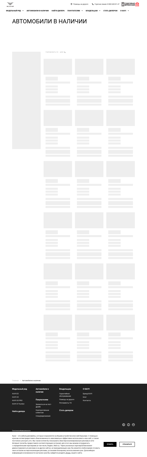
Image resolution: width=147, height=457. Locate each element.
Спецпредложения (43, 416)
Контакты (87, 400)
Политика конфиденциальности (21, 430)
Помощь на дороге (66, 399)
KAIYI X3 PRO (17, 400)
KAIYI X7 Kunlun (18, 404)
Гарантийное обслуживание (65, 395)
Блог (85, 397)
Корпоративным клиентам (42, 411)
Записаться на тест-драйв (44, 405)
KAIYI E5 (15, 394)
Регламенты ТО (65, 403)
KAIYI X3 (15, 397)
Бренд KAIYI (87, 394)
